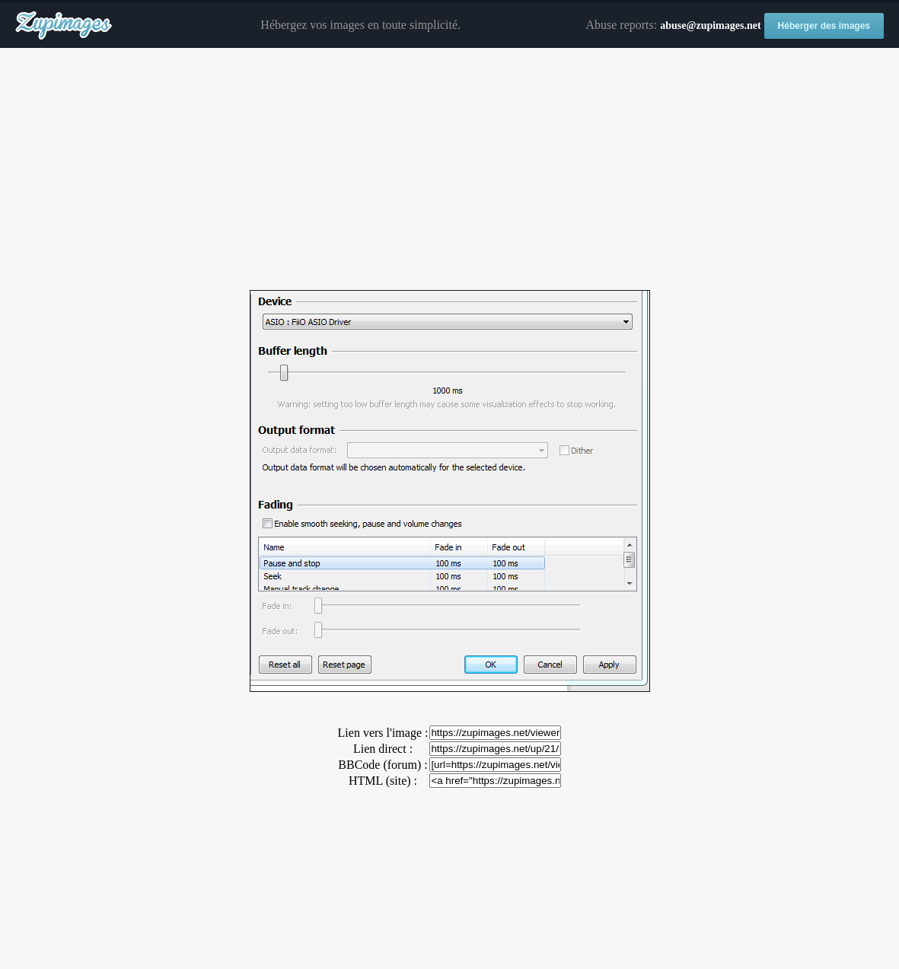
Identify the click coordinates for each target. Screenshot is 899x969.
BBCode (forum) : (382, 764)
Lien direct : (383, 748)
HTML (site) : (383, 780)
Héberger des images (824, 26)
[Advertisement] (449, 169)
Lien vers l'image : (383, 732)
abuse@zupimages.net (710, 25)
